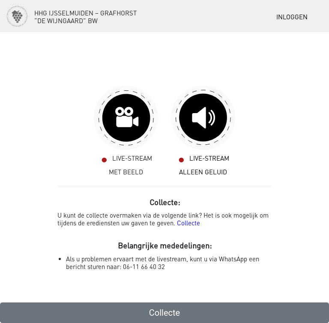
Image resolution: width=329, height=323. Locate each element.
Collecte (188, 222)
